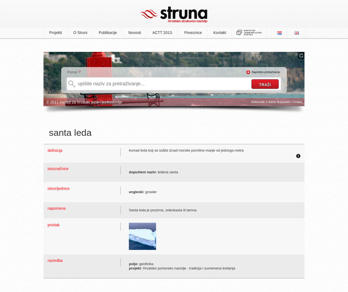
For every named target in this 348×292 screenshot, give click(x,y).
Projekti (55, 32)
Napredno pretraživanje (266, 72)
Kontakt (219, 32)
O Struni (80, 32)
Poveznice (193, 32)
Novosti (134, 32)
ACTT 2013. (163, 32)
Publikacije (108, 32)
